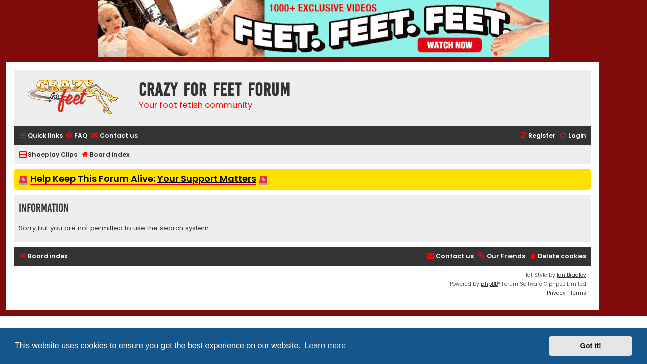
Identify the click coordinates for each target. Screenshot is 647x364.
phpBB (489, 284)
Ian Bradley (571, 275)
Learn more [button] (325, 345)
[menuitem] (76, 136)
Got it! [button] (590, 346)
